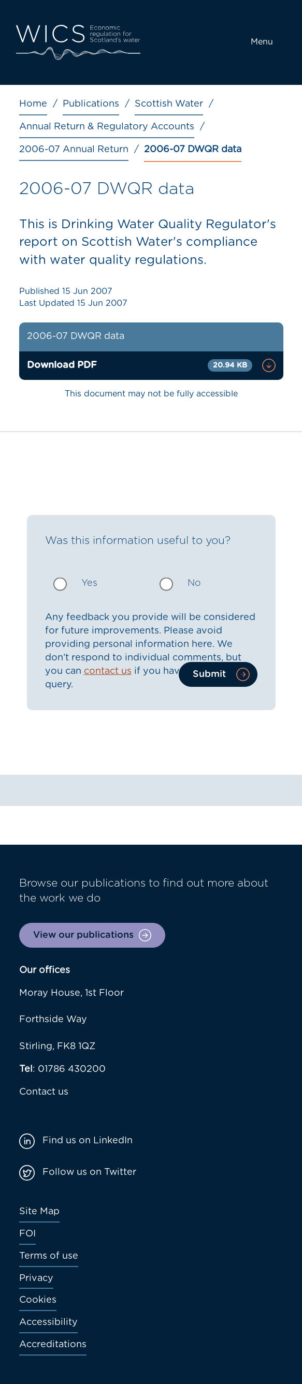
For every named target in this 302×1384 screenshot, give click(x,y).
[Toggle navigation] (246, 42)
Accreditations (53, 1344)
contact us (108, 671)
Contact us (43, 1092)
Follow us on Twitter (89, 1172)
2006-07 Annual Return (73, 149)
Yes (89, 583)
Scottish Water (169, 104)
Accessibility (48, 1322)
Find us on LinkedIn (87, 1140)
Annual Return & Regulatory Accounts (106, 126)
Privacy (36, 1278)
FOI (27, 1234)
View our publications (83, 935)
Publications (91, 104)
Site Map (39, 1211)
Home (33, 104)
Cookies (37, 1300)
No (194, 583)
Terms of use (48, 1256)
